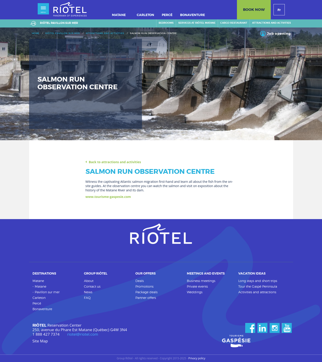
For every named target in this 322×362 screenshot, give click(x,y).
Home (35, 33)
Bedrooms (166, 22)
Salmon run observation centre (153, 33)
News (88, 292)
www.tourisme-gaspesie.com (108, 197)
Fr (279, 10)
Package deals (146, 292)
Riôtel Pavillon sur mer (62, 33)
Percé (36, 303)
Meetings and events (206, 273)
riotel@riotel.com (82, 334)
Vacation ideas (252, 273)
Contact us (92, 286)
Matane (38, 281)
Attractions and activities (271, 22)
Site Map (40, 341)
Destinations (44, 273)
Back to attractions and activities (115, 162)
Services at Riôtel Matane (196, 22)
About (88, 281)
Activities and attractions (257, 292)
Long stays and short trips (257, 281)
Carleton (39, 298)
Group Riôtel (95, 273)
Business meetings (201, 281)
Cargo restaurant (233, 22)
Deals (139, 281)
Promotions (144, 286)
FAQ (87, 298)
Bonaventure (42, 309)
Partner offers (145, 298)
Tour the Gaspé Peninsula (257, 286)
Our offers (145, 273)
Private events (197, 286)
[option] (161, 83)
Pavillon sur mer (47, 292)
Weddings (194, 292)
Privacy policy (196, 358)
